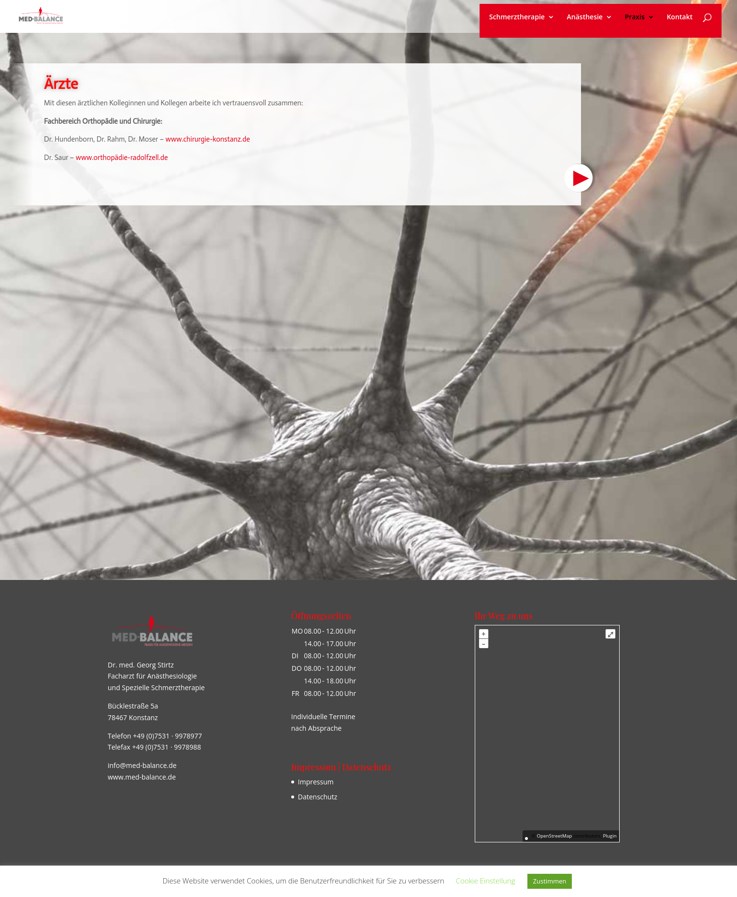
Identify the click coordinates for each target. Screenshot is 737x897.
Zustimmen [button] (550, 881)
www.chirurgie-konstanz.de (208, 139)
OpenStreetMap (554, 836)
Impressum (316, 781)
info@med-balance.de (142, 765)
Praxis (635, 17)
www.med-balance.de (142, 776)
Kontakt (679, 17)
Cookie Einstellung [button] (485, 880)
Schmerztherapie (517, 17)
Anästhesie (585, 17)
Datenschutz (317, 796)
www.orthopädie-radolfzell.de (122, 157)
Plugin (609, 836)
